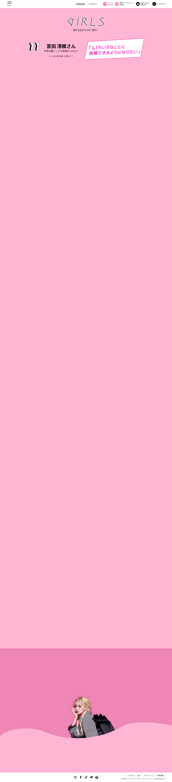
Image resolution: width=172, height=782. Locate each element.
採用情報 (160, 775)
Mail (97, 777)
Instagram (75, 777)
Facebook (81, 777)
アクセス (130, 775)
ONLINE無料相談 (108, 4)
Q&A (139, 775)
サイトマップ (149, 775)
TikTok (86, 777)
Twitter (91, 777)
